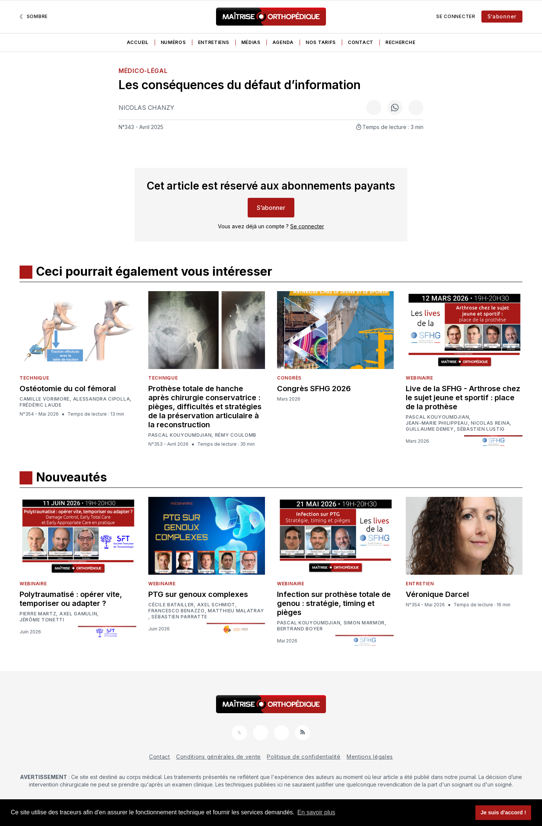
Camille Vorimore (45, 399)
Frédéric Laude (41, 405)
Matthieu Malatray (236, 611)
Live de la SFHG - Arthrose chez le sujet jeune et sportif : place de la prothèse (463, 397)
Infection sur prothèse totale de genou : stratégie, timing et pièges (334, 603)
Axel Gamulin (78, 614)
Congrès (289, 378)
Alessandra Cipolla (101, 399)
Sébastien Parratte (179, 617)
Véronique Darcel (437, 594)
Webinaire (419, 378)
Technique (34, 378)
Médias (250, 42)
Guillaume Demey (430, 429)
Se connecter (455, 16)
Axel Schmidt (216, 605)
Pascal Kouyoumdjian (180, 435)
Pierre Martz (38, 614)
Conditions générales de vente (218, 756)
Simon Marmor (364, 623)
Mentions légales (370, 756)
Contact (360, 42)
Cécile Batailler (171, 605)
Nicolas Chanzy (146, 107)
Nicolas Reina (490, 423)
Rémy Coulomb (235, 435)
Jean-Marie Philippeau (437, 423)
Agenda (283, 42)
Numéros (173, 42)
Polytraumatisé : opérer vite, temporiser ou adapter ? (71, 599)
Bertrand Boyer (300, 629)
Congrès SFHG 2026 (314, 388)
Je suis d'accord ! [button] (503, 812)
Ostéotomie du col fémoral (68, 388)
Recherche (400, 42)
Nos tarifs (321, 42)
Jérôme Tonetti (42, 620)
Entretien (420, 583)
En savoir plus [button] (316, 812)
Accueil (138, 42)
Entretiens (213, 42)
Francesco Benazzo (176, 611)
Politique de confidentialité (304, 756)
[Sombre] (34, 16)
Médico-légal (143, 70)
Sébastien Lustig (481, 429)
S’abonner (501, 16)
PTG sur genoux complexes (198, 594)
